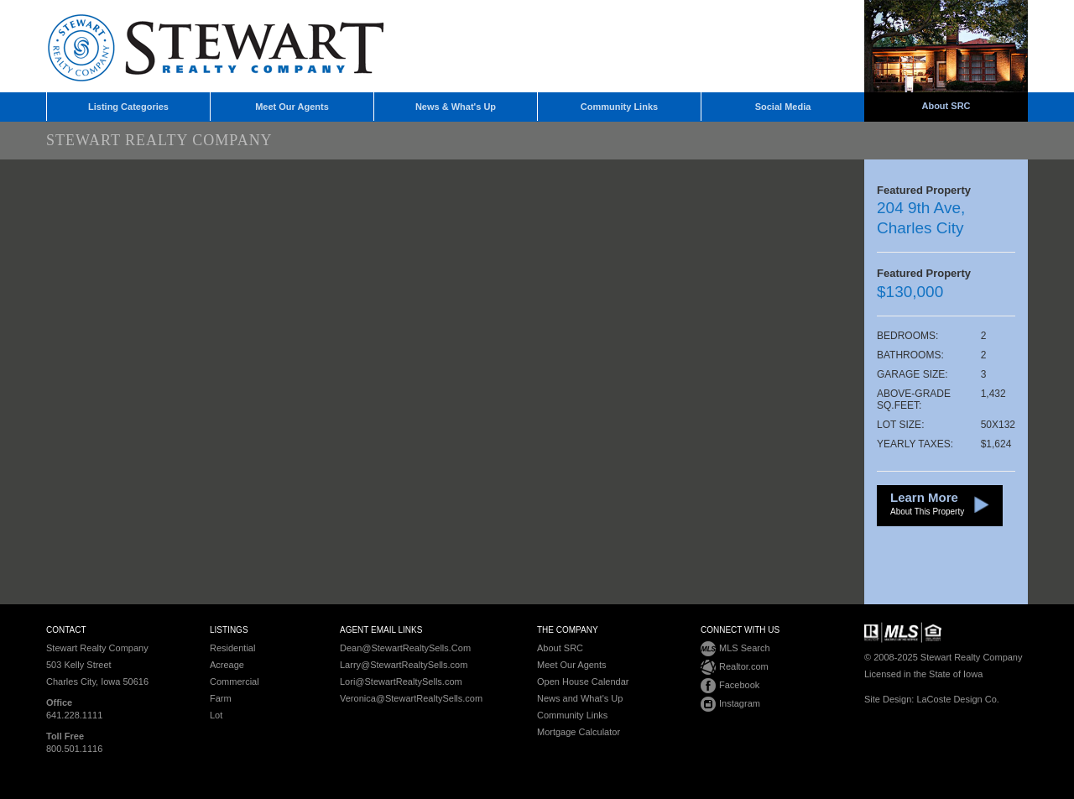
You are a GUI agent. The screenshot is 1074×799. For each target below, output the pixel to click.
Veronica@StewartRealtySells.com (411, 698)
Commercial (234, 681)
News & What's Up (455, 107)
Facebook (730, 685)
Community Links (619, 107)
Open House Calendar (582, 681)
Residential (232, 648)
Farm (221, 698)
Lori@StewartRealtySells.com (401, 681)
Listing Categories (128, 107)
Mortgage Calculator (578, 732)
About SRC (945, 106)
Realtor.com (735, 667)
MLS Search (735, 648)
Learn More (928, 504)
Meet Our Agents (292, 107)
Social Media (783, 107)
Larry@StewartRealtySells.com (403, 665)
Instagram (730, 704)
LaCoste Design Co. (957, 699)
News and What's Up (580, 698)
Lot (216, 715)
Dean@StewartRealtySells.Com (405, 648)
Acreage (227, 665)
